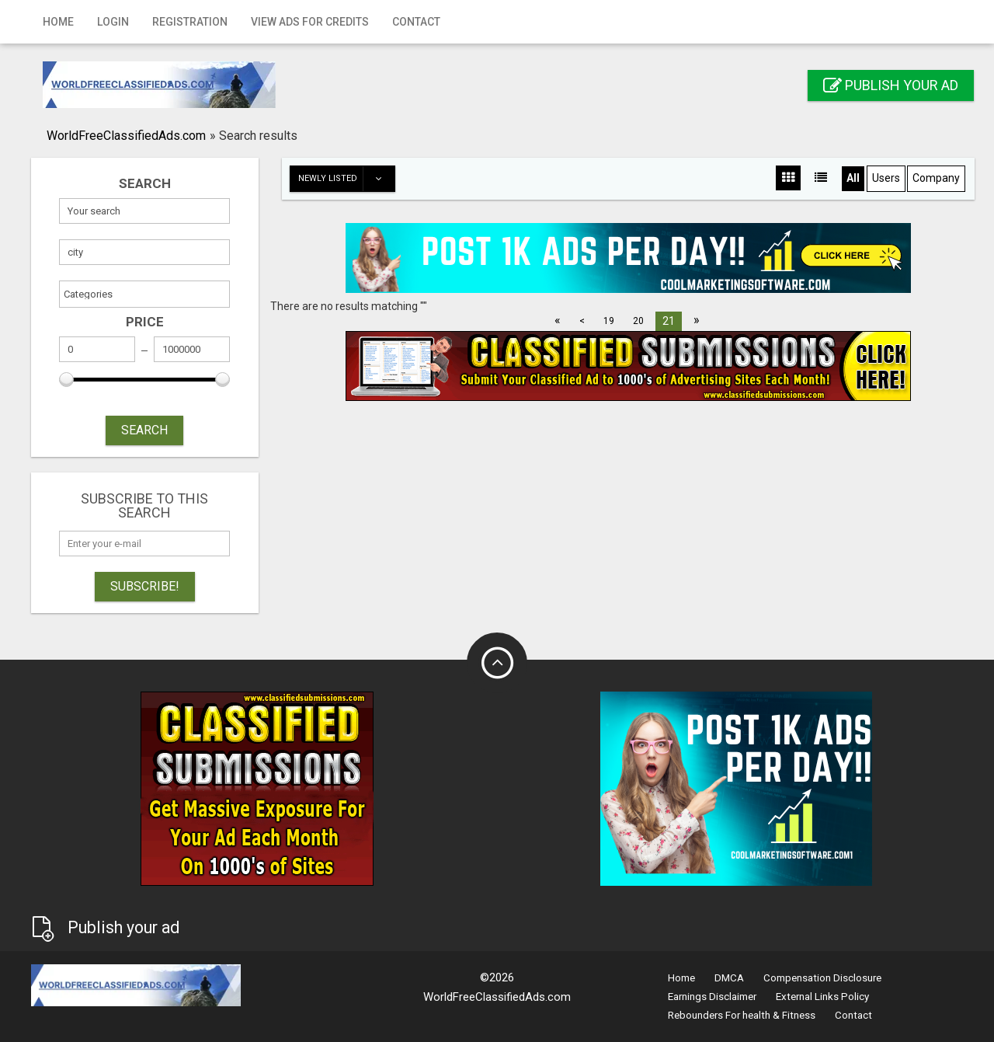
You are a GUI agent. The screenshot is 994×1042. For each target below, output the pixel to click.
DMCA (729, 978)
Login (113, 22)
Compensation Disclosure (822, 978)
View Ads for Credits (310, 22)
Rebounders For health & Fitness (741, 1015)
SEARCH (144, 430)
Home (58, 22)
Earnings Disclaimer (712, 996)
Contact (416, 22)
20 (638, 320)
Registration (190, 22)
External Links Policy (822, 996)
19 (608, 320)
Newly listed (346, 178)
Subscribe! (144, 586)
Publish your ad (890, 85)
